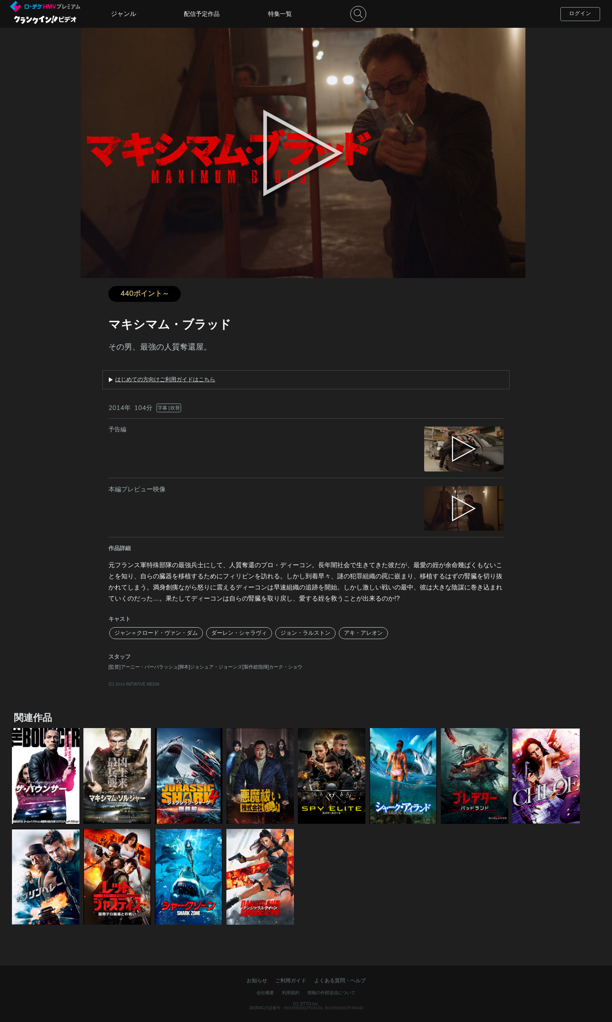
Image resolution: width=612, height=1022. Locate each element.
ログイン (580, 13)
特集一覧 (280, 14)
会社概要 (265, 993)
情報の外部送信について (331, 993)
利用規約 (290, 993)
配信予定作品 (202, 14)
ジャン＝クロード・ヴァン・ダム (156, 633)
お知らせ (257, 980)
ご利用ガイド (290, 980)
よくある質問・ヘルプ (340, 980)
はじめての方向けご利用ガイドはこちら (165, 380)
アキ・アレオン (363, 633)
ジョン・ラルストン (305, 633)
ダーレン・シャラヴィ (239, 633)
